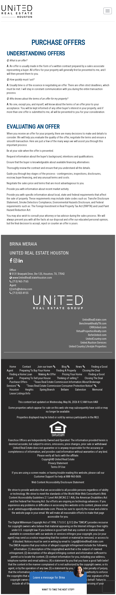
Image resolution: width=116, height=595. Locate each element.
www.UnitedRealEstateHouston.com (31, 277)
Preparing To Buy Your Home (34, 370)
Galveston (80, 389)
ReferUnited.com (97, 334)
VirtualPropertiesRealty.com (91, 331)
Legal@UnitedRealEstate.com (87, 541)
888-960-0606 (73, 476)
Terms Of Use (58, 467)
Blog (66, 366)
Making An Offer (47, 374)
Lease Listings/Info (20, 393)
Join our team (46, 366)
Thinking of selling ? (67, 378)
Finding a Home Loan (21, 374)
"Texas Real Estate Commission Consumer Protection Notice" (61, 385)
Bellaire (65, 389)
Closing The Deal (94, 378)
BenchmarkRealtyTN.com (92, 323)
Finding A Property (66, 370)
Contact (26, 366)
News (80, 366)
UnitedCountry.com (96, 338)
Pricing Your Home (72, 374)
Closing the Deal (91, 370)
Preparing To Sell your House (35, 378)
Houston (14, 389)
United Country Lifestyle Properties (87, 346)
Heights (29, 389)
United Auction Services (93, 342)
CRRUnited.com (97, 327)
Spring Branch (47, 389)
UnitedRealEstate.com (94, 319)
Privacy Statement (58, 463)
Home (13, 366)
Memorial (97, 389)
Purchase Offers (18, 381)
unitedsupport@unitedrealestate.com (35, 509)
